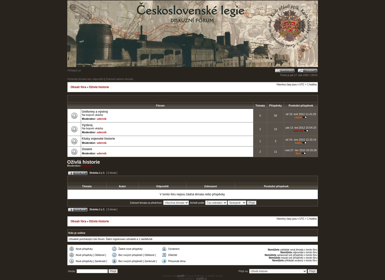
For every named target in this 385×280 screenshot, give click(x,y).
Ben (298, 153)
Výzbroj (87, 125)
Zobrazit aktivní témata (119, 79)
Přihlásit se (74, 70)
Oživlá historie (99, 87)
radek (298, 117)
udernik (102, 118)
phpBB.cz (201, 278)
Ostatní (87, 149)
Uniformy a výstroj (95, 111)
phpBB (180, 276)
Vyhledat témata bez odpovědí (85, 79)
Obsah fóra (78, 87)
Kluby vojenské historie (98, 138)
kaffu (298, 142)
